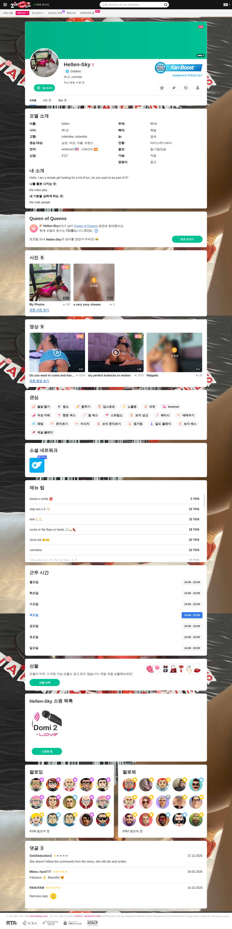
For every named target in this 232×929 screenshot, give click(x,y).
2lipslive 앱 (88, 12)
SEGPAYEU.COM (92, 916)
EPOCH (78, 916)
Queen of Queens (86, 226)
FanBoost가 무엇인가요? (188, 75)
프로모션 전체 (56, 12)
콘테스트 (71, 13)
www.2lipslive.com (39, 916)
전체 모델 (8, 13)
